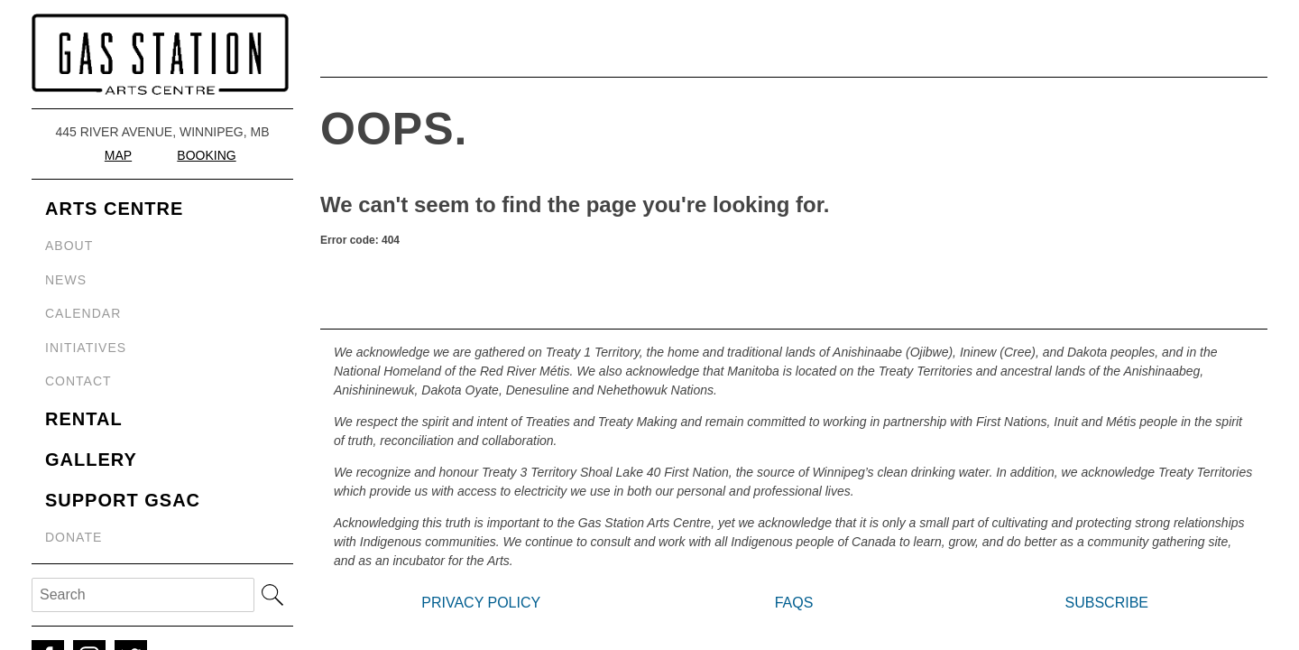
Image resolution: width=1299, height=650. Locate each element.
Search (272, 594)
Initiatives (85, 347)
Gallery (91, 459)
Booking (206, 155)
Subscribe (1106, 602)
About (69, 245)
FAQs (794, 602)
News (66, 280)
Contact (78, 381)
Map (118, 155)
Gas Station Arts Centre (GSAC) (162, 54)
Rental (84, 419)
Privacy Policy (480, 602)
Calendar (83, 313)
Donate (73, 537)
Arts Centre (114, 208)
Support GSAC (122, 500)
